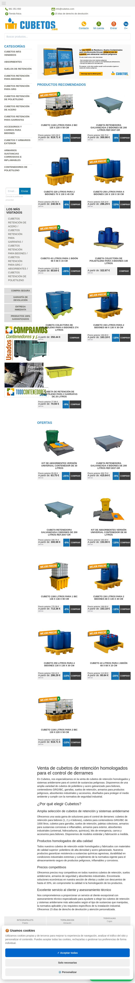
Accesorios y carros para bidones (13, 129)
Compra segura (20, 290)
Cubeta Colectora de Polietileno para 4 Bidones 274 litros (59, 327)
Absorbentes (13, 61)
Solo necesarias (67, 971)
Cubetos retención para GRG (15, 261)
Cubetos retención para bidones (17, 249)
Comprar (76, 138)
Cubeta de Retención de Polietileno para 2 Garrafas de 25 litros (59, 394)
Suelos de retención (17, 69)
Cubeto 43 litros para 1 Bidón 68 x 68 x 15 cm (59, 259)
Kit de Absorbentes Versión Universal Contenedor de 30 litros (59, 465)
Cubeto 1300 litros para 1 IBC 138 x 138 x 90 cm (59, 597)
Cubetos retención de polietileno (17, 276)
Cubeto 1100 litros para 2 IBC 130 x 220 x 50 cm (59, 126)
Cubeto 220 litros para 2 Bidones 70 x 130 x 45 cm (59, 193)
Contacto (84, 25)
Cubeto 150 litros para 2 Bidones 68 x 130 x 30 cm (108, 326)
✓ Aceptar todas (67, 961)
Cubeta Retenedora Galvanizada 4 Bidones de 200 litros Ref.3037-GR (109, 465)
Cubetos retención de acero (17, 222)
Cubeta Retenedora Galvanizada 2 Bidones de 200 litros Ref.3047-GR (109, 127)
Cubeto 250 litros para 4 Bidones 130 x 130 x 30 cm (108, 193)
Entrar (113, 25)
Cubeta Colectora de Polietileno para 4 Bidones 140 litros (109, 261)
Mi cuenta (98, 25)
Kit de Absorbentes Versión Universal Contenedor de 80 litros (109, 532)
